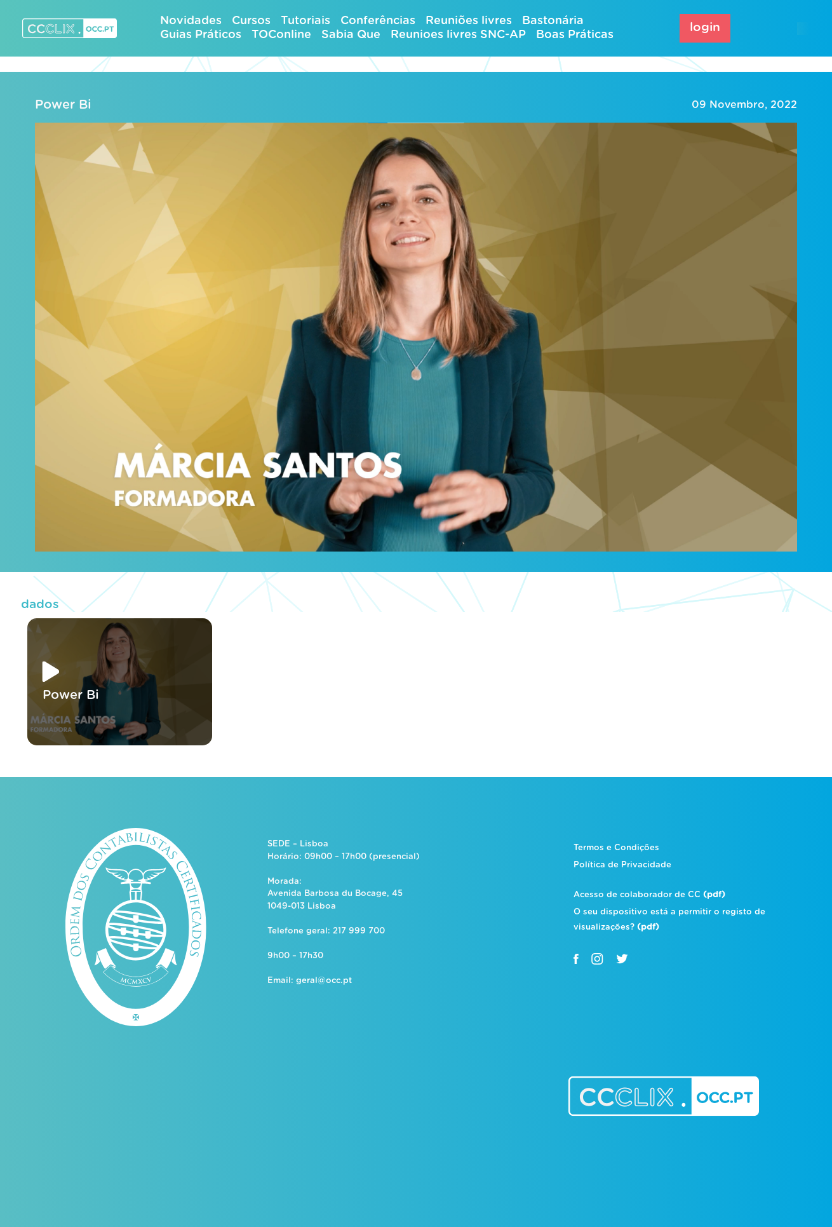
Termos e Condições (616, 848)
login (705, 28)
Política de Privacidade (622, 865)
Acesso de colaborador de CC (649, 895)
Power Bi (63, 104)
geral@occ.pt (324, 981)
